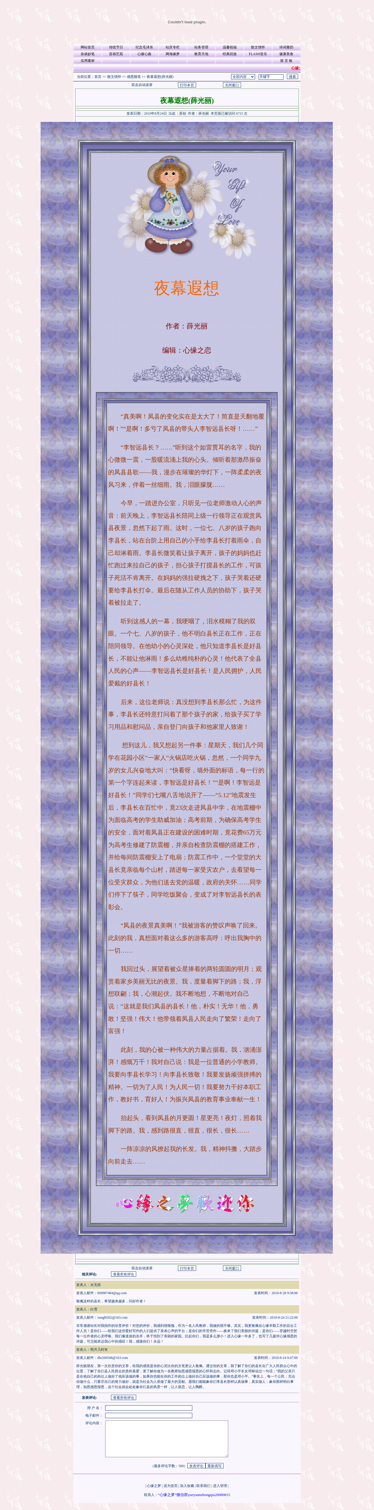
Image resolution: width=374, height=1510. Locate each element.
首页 (97, 77)
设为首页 (171, 1493)
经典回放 (230, 54)
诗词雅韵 (286, 47)
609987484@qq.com (112, 1293)
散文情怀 (258, 47)
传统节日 (116, 47)
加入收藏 (187, 1493)
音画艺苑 (116, 54)
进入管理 (220, 1493)
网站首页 (88, 47)
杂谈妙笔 (88, 54)
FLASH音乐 (258, 54)
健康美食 (286, 54)
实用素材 (88, 61)
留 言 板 (286, 61)
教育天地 (201, 54)
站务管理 (201, 47)
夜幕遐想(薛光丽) (160, 77)
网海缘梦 (173, 54)
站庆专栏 (173, 47)
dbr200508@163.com (112, 1358)
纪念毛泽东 (144, 47)
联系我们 (203, 1493)
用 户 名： (95, 1408)
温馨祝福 (230, 47)
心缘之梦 (154, 1493)
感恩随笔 (134, 77)
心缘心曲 (144, 54)
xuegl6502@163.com (112, 1317)
